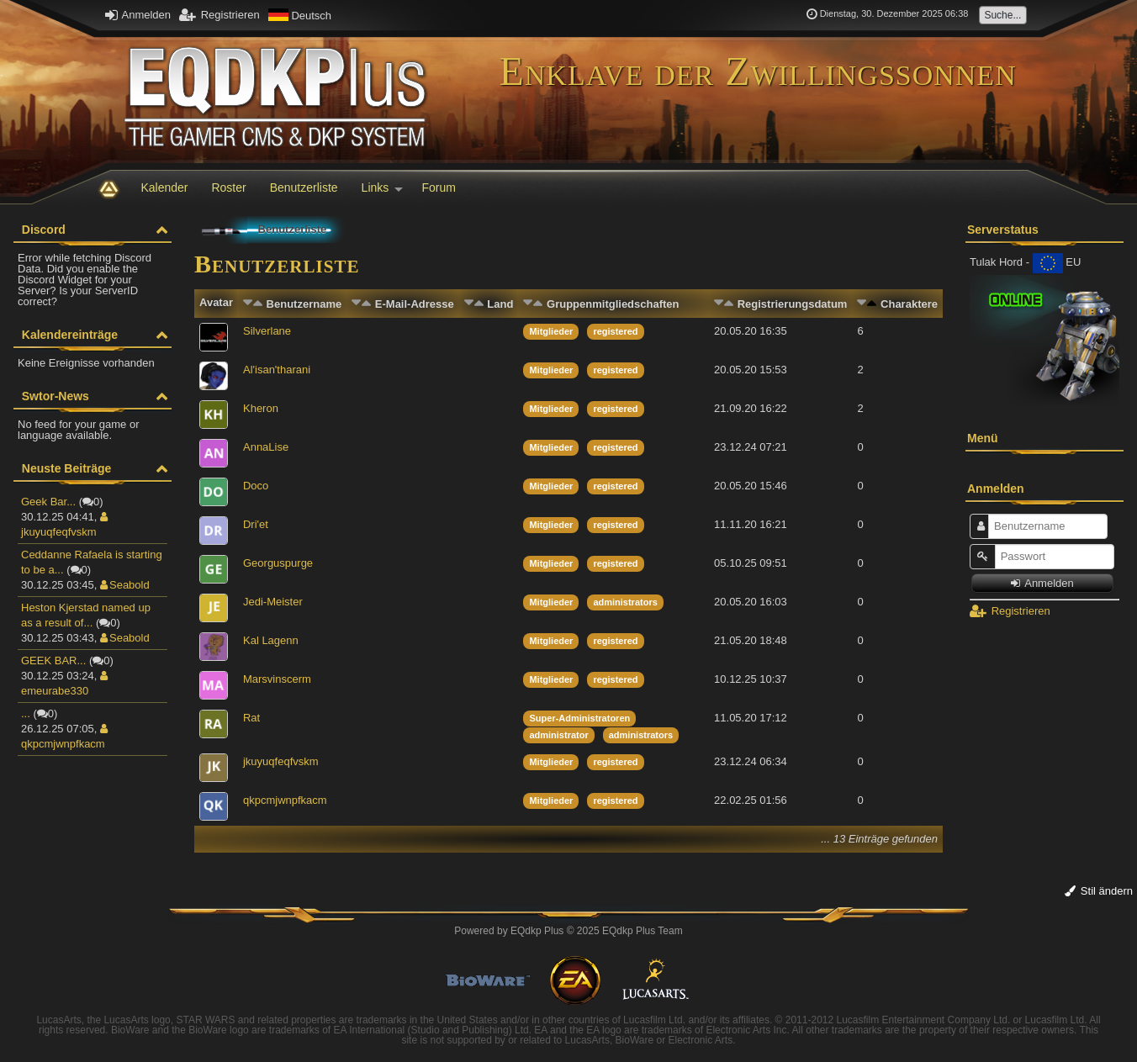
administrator (558, 735)
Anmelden (138, 14)
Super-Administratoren (579, 718)
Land (500, 304)
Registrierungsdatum (793, 304)
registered (615, 331)
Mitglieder (551, 331)
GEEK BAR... (53, 660)
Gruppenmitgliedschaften (613, 304)
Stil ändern (1099, 891)
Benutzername (304, 304)
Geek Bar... (48, 501)
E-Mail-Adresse (414, 304)
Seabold (125, 585)
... (25, 713)
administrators (625, 602)
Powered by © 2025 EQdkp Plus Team (568, 931)
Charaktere (909, 304)
